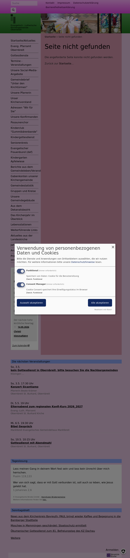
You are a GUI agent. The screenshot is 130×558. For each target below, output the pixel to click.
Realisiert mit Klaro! (103, 310)
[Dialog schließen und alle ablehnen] (113, 246)
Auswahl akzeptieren (31, 302)
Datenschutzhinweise (83, 262)
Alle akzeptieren (100, 302)
